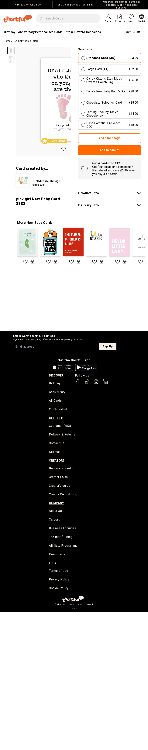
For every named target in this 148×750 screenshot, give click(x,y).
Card (36, 41)
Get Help (56, 418)
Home (7, 41)
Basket (141, 21)
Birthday (9, 32)
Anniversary (26, 32)
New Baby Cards (22, 41)
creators (57, 461)
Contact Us (56, 443)
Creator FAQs (58, 477)
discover (56, 375)
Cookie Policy (59, 589)
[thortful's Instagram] (96, 383)
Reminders (120, 21)
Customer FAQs (60, 426)
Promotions (57, 555)
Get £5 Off (133, 32)
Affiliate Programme (63, 546)
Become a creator (61, 469)
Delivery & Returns (62, 435)
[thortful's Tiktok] (87, 383)
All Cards (55, 401)
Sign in (108, 21)
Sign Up (107, 346)
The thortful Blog (61, 537)
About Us (55, 511)
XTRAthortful (58, 409)
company (56, 503)
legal (53, 563)
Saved (131, 21)
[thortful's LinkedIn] (105, 383)
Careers (54, 520)
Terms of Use (58, 571)
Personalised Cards (49, 32)
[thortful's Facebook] (78, 383)
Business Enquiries (62, 529)
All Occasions (91, 32)
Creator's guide (59, 486)
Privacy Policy (59, 580)
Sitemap (55, 452)
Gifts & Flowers (74, 32)
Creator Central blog (63, 495)
